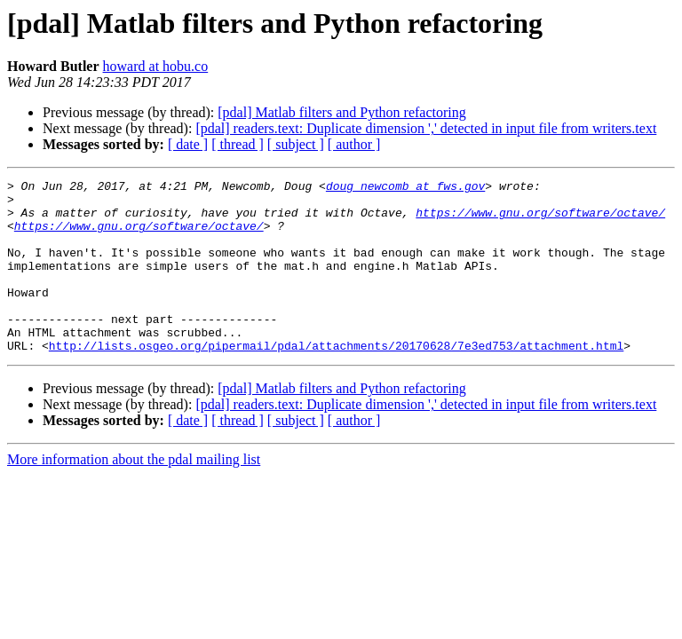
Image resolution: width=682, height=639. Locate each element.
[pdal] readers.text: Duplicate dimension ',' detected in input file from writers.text (425, 128)
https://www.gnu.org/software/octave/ (540, 220)
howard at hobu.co (156, 66)
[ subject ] (295, 144)
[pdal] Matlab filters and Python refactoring (341, 112)
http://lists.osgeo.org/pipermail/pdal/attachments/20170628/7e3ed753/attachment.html (336, 380)
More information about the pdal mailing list (133, 493)
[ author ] (354, 144)
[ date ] (188, 144)
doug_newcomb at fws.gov (405, 188)
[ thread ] (237, 144)
